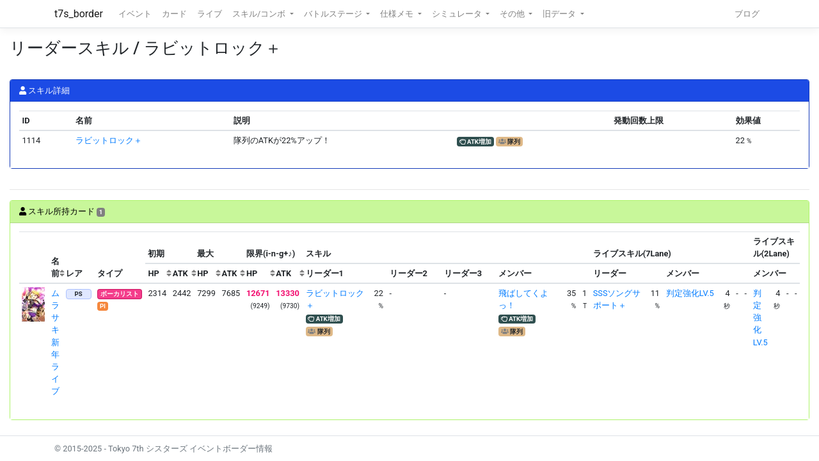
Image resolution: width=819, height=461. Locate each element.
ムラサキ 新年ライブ (55, 342)
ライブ (209, 14)
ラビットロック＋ (109, 140)
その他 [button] (513, 14)
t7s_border (78, 14)
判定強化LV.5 (690, 293)
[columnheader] (34, 257)
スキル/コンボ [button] (259, 14)
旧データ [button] (560, 14)
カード (174, 14)
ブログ (747, 14)
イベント (135, 14)
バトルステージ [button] (334, 14)
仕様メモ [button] (397, 14)
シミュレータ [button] (458, 14)
